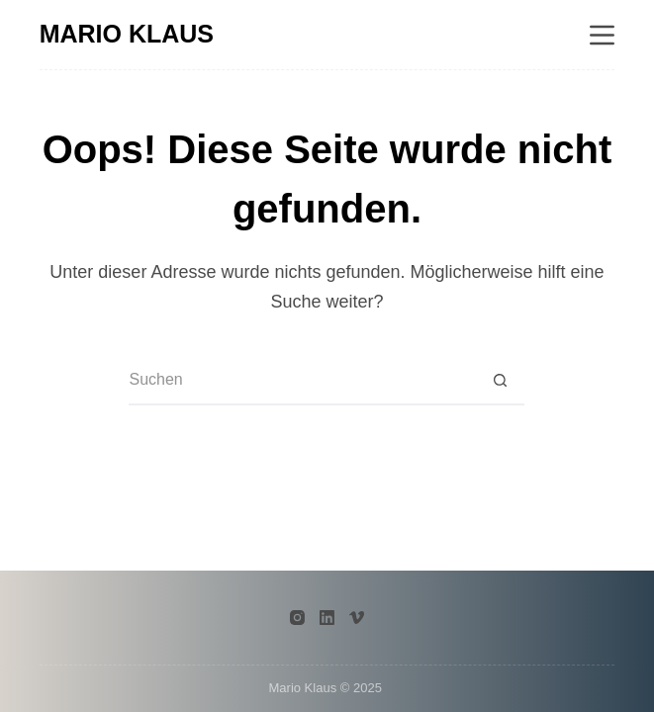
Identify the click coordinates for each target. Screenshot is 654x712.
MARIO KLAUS (127, 33)
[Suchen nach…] (302, 380)
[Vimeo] (356, 617)
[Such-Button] (499, 380)
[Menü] (602, 35)
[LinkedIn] (327, 617)
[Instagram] (297, 617)
